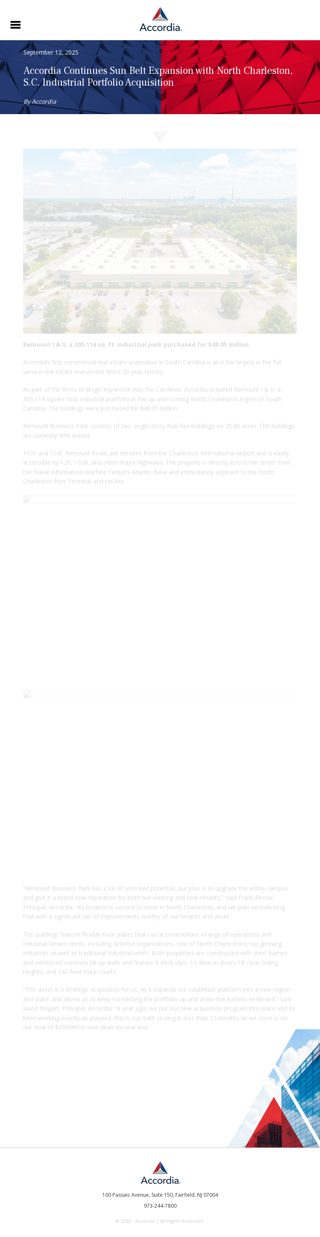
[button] (14, 24)
